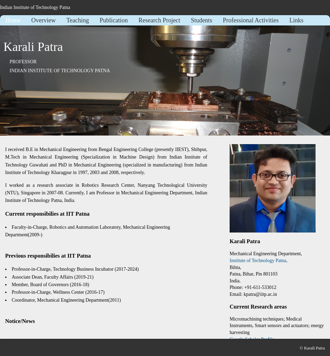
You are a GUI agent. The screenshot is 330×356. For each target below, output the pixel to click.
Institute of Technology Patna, (258, 260)
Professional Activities (250, 20)
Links (296, 20)
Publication (114, 20)
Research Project (159, 20)
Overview (43, 20)
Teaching (77, 20)
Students (201, 20)
